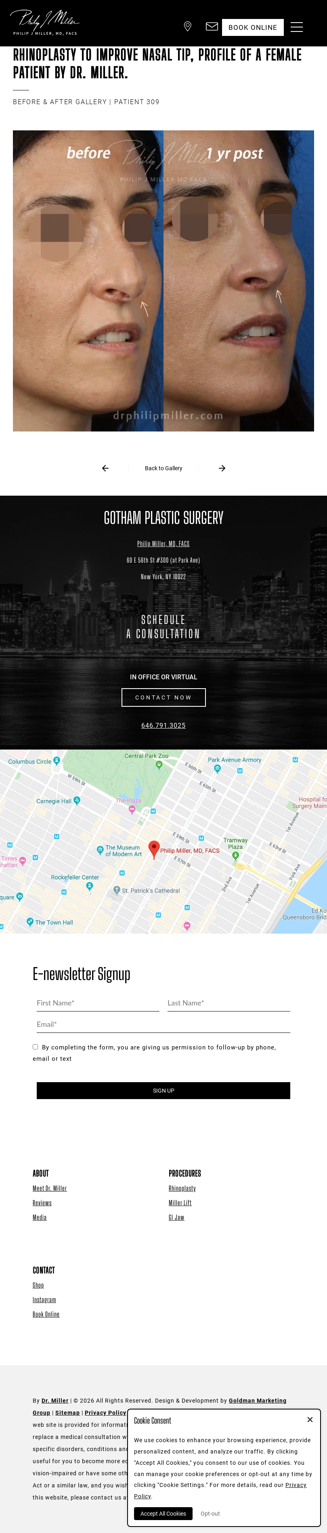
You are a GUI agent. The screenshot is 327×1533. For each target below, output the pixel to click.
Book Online (46, 1314)
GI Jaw (176, 1217)
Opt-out (210, 1513)
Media (40, 1217)
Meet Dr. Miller (50, 1188)
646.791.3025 (163, 725)
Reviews (42, 1202)
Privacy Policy (105, 1412)
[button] (188, 27)
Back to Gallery (163, 468)
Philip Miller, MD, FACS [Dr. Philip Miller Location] (163, 543)
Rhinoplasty (182, 1188)
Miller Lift (180, 1202)
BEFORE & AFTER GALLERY (60, 102)
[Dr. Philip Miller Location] (163, 568)
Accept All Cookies (163, 1513)
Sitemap (67, 1412)
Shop (38, 1285)
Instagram (44, 1299)
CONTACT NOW (163, 697)
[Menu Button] (295, 28)
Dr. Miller (55, 1400)
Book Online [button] (252, 27)
